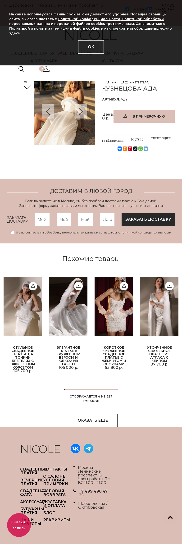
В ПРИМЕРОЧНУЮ (149, 116)
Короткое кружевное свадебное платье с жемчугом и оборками (113, 355)
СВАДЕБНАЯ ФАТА (33, 493)
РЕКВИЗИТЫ (56, 520)
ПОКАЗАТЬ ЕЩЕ (91, 420)
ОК (91, 47)
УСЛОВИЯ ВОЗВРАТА (54, 493)
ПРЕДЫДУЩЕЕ (113, 140)
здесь (14, 33)
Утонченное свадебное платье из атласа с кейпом (159, 353)
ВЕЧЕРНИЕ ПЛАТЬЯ (32, 482)
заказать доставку (148, 219)
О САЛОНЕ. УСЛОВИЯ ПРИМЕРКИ (55, 480)
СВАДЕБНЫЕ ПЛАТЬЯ (34, 471)
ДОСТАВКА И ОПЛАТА (54, 504)
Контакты (55, 469)
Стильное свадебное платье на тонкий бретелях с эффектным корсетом (22, 357)
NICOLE (40, 449)
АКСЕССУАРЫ (34, 502)
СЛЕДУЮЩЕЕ (161, 139)
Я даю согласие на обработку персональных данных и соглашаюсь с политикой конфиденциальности (93, 232)
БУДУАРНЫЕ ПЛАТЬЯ (33, 511)
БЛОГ (49, 513)
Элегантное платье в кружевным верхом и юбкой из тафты (68, 355)
